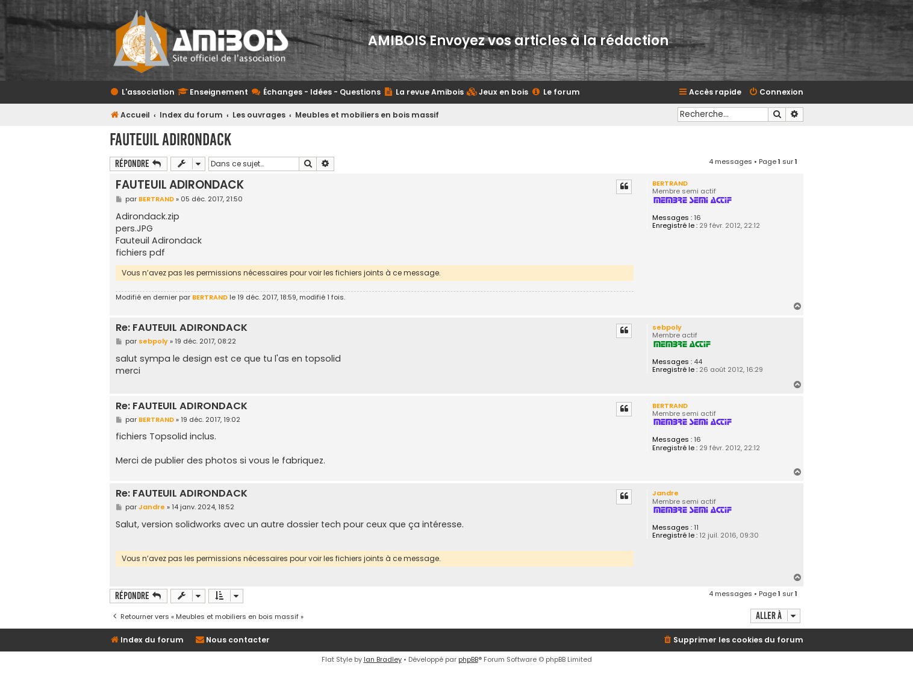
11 (696, 528)
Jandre (665, 493)
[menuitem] (497, 92)
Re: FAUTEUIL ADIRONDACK (182, 328)
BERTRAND (670, 183)
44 (698, 362)
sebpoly (667, 327)
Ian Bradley (383, 659)
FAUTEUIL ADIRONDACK (170, 139)
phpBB (468, 659)
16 (697, 218)
